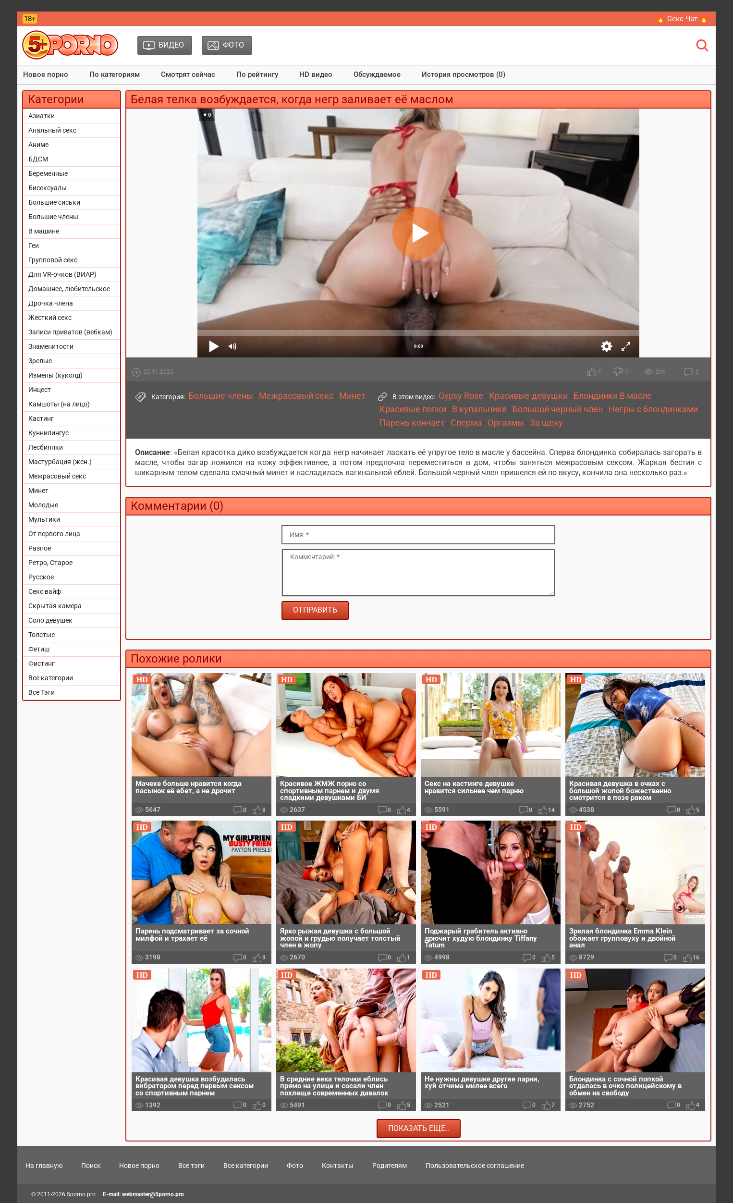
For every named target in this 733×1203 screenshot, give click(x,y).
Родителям (389, 1165)
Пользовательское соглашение (475, 1165)
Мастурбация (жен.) (60, 462)
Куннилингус (48, 433)
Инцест (39, 389)
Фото (295, 1165)
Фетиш (38, 649)
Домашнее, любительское (69, 289)
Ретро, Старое (50, 562)
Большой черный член (558, 409)
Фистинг (41, 663)
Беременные (48, 173)
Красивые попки (412, 409)
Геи (33, 245)
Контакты (338, 1165)
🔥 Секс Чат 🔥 (682, 18)
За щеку (546, 423)
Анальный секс (52, 130)
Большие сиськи (54, 202)
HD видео (315, 74)
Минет (38, 490)
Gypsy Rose (461, 396)
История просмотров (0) (463, 74)
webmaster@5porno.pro (153, 1194)
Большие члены (53, 217)
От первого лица (54, 534)
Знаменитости (50, 346)
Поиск (91, 1165)
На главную (43, 1165)
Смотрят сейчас (188, 74)
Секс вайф (44, 591)
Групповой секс (52, 260)
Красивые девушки (528, 396)
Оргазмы (506, 423)
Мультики (44, 519)
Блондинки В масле (613, 396)
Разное (39, 548)
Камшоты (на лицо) (59, 404)
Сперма (466, 423)
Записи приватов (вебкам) (70, 332)
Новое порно (45, 74)
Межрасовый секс (57, 476)
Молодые (43, 505)
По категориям (114, 74)
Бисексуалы (47, 188)
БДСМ (38, 159)
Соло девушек (50, 620)
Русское (41, 577)
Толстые (41, 634)
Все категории (50, 678)
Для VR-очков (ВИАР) (62, 274)
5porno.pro (81, 1194)
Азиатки (41, 116)
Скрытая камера (55, 606)
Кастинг (41, 418)
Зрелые (40, 361)
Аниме (38, 144)
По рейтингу (257, 74)
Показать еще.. (418, 1128)
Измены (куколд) (55, 375)
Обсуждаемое (377, 74)
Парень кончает (412, 423)
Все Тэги (41, 692)
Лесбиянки (45, 447)
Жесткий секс (50, 317)
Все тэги (191, 1165)
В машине (43, 231)
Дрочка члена (50, 303)
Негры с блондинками (653, 409)
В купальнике (479, 409)
